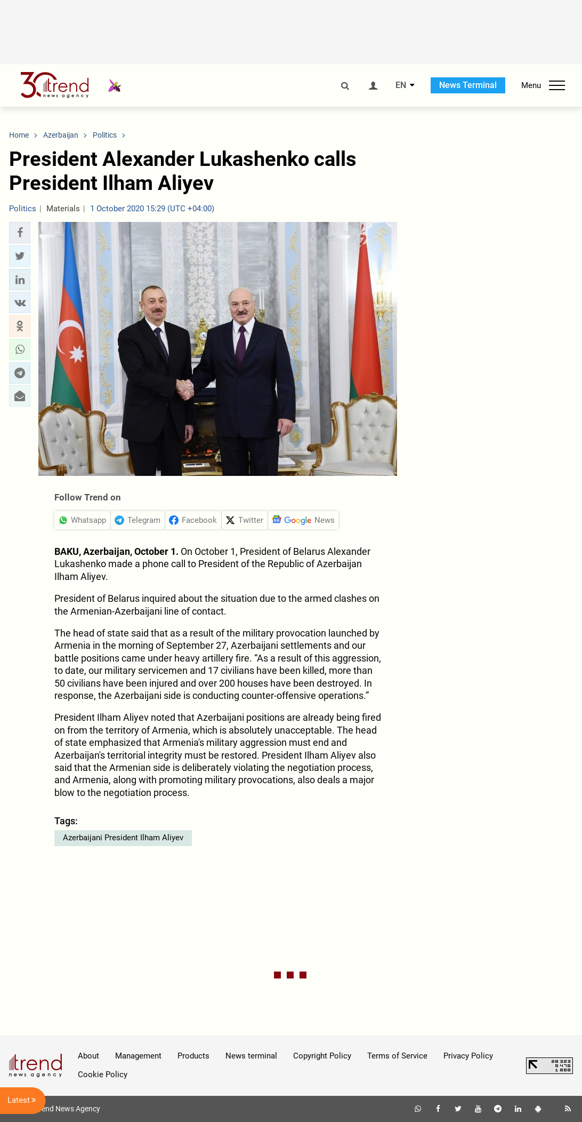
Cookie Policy (102, 1074)
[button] (19, 233)
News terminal (251, 1056)
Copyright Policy (322, 1056)
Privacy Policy (468, 1056)
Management (138, 1056)
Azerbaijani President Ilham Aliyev (123, 837)
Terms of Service (397, 1056)
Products (193, 1056)
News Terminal (468, 85)
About (88, 1056)
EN (400, 85)
